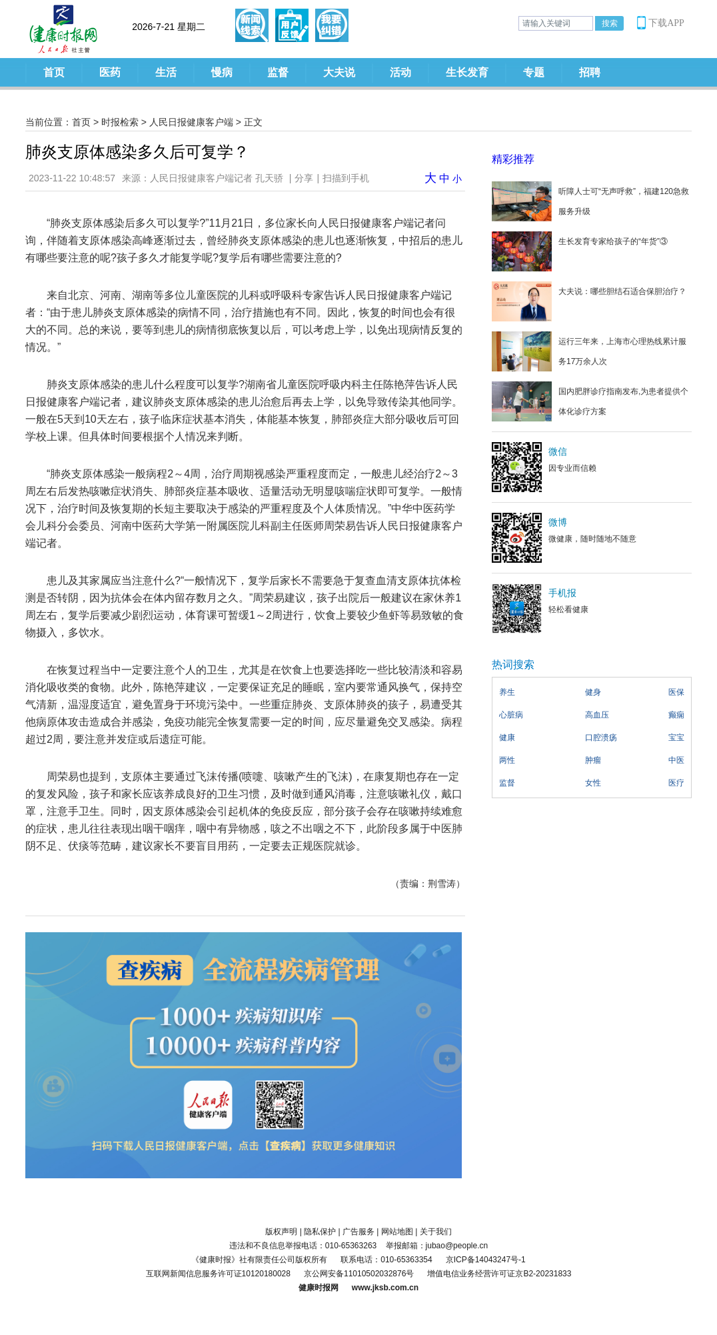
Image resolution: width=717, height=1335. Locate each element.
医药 (110, 72)
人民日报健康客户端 (191, 122)
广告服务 (358, 1231)
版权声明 (281, 1231)
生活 (166, 72)
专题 (533, 72)
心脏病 (511, 715)
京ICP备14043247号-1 (486, 1259)
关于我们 (436, 1231)
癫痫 (676, 715)
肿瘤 (593, 760)
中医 (676, 760)
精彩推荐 (513, 159)
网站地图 (397, 1231)
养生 (507, 692)
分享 (304, 178)
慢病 (222, 72)
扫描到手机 (346, 178)
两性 (507, 760)
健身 (593, 692)
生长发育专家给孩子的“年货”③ (613, 241)
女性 (593, 783)
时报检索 (120, 122)
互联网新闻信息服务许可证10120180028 (218, 1273)
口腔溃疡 (601, 737)
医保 (676, 692)
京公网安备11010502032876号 (359, 1273)
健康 (507, 737)
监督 (278, 72)
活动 (400, 72)
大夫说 (339, 72)
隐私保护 (320, 1231)
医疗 (676, 783)
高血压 (597, 715)
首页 (54, 72)
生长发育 (467, 72)
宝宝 (676, 737)
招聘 (589, 72)
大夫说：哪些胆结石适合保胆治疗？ (622, 291)
